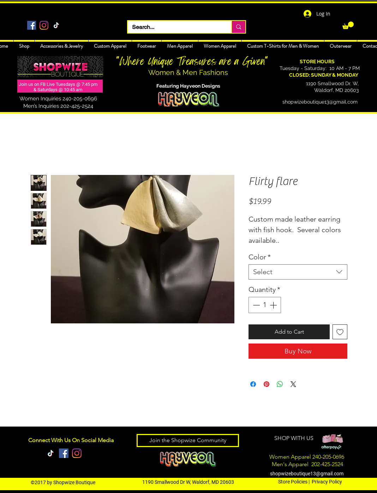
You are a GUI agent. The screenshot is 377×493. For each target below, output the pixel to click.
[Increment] (274, 305)
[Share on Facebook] (253, 384)
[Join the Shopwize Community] (188, 440)
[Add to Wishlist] (340, 331)
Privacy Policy (327, 482)
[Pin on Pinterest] (266, 384)
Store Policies (292, 482)
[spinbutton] (265, 305)
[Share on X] (293, 384)
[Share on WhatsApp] (280, 384)
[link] (348, 25)
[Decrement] (256, 305)
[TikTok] (56, 25)
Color (260, 257)
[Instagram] (44, 25)
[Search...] (174, 27)
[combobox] (298, 272)
